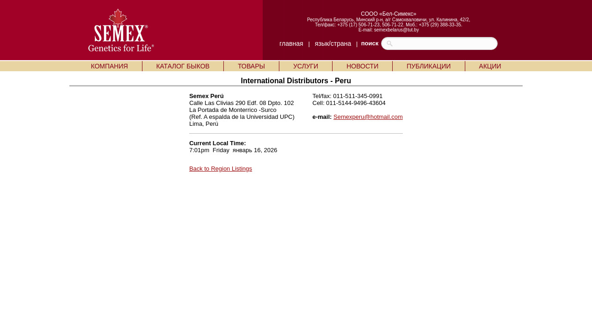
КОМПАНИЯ (109, 66)
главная (291, 43)
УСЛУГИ (305, 66)
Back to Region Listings (220, 168)
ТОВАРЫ (251, 66)
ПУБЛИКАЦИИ (428, 66)
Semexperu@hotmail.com (368, 116)
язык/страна (333, 43)
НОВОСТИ (362, 66)
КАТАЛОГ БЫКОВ (183, 66)
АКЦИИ (490, 66)
